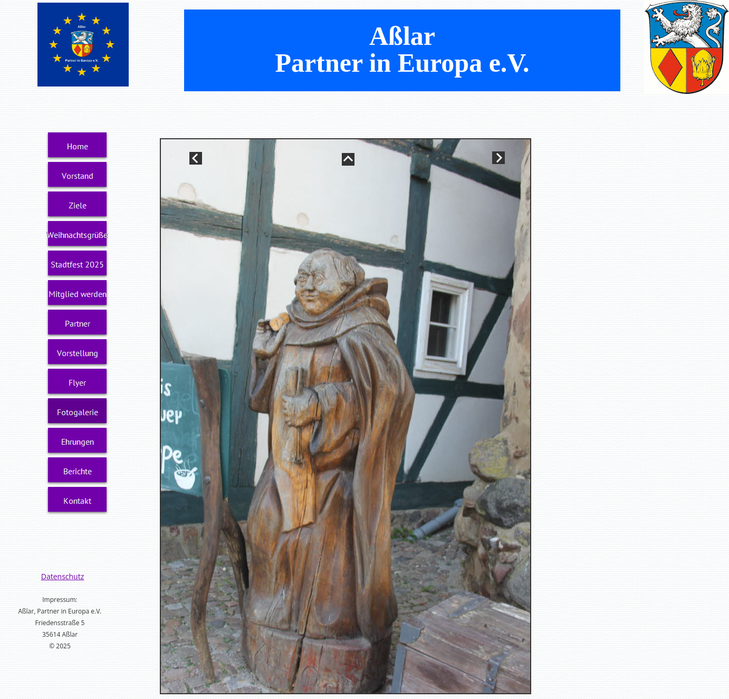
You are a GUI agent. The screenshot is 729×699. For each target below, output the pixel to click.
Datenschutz (62, 576)
